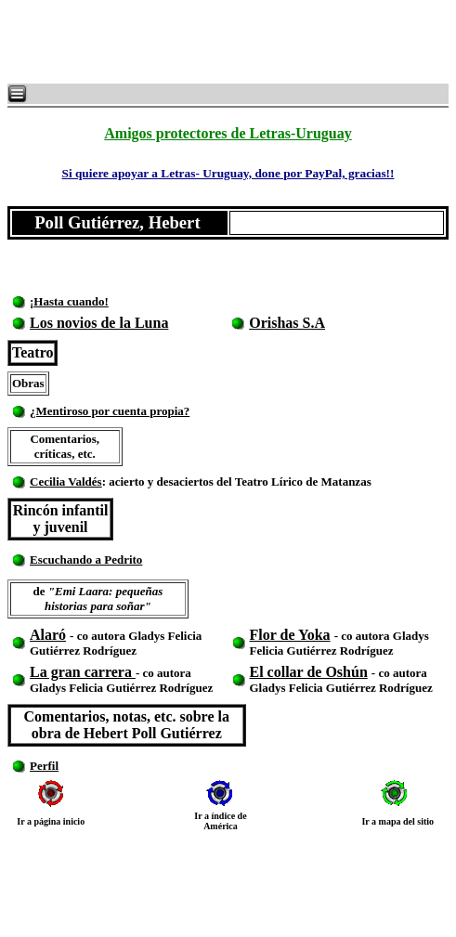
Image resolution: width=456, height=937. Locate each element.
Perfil (44, 766)
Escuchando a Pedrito (86, 559)
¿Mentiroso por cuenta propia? (109, 411)
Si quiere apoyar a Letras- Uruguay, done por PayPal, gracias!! (227, 173)
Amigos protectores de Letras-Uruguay (227, 133)
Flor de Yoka (290, 635)
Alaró (48, 635)
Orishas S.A (287, 323)
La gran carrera (83, 672)
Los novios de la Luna (99, 323)
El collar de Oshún (309, 672)
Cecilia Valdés (66, 481)
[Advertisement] (232, 42)
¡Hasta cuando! (69, 301)
